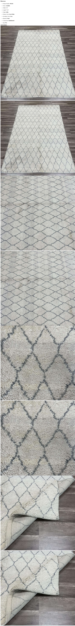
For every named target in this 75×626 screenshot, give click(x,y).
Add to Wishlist (3, 24)
